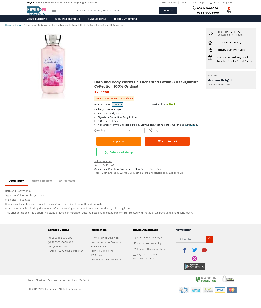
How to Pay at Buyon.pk (104, 237)
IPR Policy (96, 255)
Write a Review (41, 180)
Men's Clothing (37, 19)
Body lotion (136, 172)
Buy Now (119, 141)
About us (40, 271)
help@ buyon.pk (57, 246)
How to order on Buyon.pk (105, 242)
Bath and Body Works (114, 172)
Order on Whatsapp (119, 152)
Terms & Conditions (102, 250)
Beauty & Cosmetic (119, 169)
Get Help (198, 2)
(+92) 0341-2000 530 (60, 237)
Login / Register (223, 2)
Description (16, 180)
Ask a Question (103, 161)
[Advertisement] (147, 53)
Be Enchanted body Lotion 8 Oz (164, 172)
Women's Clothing (67, 19)
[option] (53, 63)
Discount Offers (125, 19)
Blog (184, 2)
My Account (169, 2)
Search (168, 10)
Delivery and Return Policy (105, 259)
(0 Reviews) (67, 180)
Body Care (156, 169)
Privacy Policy (98, 246)
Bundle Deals (97, 19)
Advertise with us (56, 271)
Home (8, 25)
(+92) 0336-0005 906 (60, 242)
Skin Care (140, 169)
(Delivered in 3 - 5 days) (230, 34)
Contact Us (85, 271)
